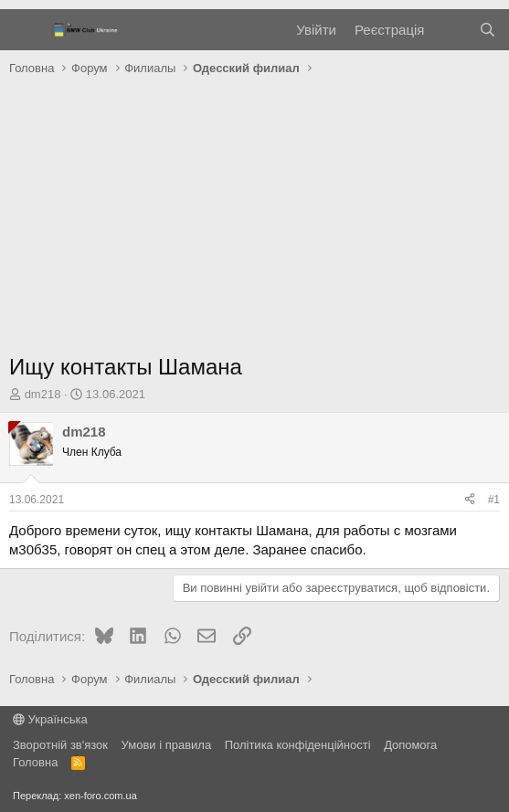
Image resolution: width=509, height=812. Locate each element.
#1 (494, 499)
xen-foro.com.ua (100, 795)
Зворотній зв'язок (60, 745)
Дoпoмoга (410, 745)
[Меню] (25, 30)
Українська (50, 719)
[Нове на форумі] (451, 30)
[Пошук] (487, 30)
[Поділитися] (470, 500)
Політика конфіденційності (298, 745)
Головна (35, 762)
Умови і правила (167, 745)
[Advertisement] (254, 219)
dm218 (43, 394)
